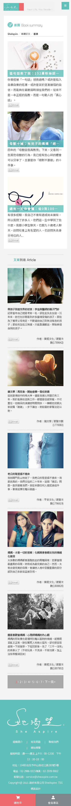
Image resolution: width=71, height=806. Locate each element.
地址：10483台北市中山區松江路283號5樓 (35, 765)
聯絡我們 (54, 742)
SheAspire (13, 33)
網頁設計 (36, 788)
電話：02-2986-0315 (24, 771)
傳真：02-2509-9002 (47, 771)
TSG (60, 782)
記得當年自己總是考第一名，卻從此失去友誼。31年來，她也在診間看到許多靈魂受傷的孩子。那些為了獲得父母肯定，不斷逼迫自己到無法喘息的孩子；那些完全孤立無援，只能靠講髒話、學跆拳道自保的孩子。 (35, 318)
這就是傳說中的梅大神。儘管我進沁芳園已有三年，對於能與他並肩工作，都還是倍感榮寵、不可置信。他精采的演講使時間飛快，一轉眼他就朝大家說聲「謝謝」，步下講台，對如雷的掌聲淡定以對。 (35, 401)
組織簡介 (18, 742)
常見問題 (36, 742)
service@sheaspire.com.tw (42, 777)
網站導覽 (36, 747)
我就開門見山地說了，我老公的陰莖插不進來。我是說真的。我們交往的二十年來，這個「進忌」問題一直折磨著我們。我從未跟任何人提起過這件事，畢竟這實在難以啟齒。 (35, 481)
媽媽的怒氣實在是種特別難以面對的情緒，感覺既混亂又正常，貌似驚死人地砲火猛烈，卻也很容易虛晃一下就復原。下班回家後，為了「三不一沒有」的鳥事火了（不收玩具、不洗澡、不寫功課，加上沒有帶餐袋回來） (35, 644)
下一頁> (50, 681)
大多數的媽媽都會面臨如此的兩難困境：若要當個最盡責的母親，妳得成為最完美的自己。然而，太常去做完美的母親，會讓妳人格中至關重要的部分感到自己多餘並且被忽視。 (35, 562)
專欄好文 (25, 33)
